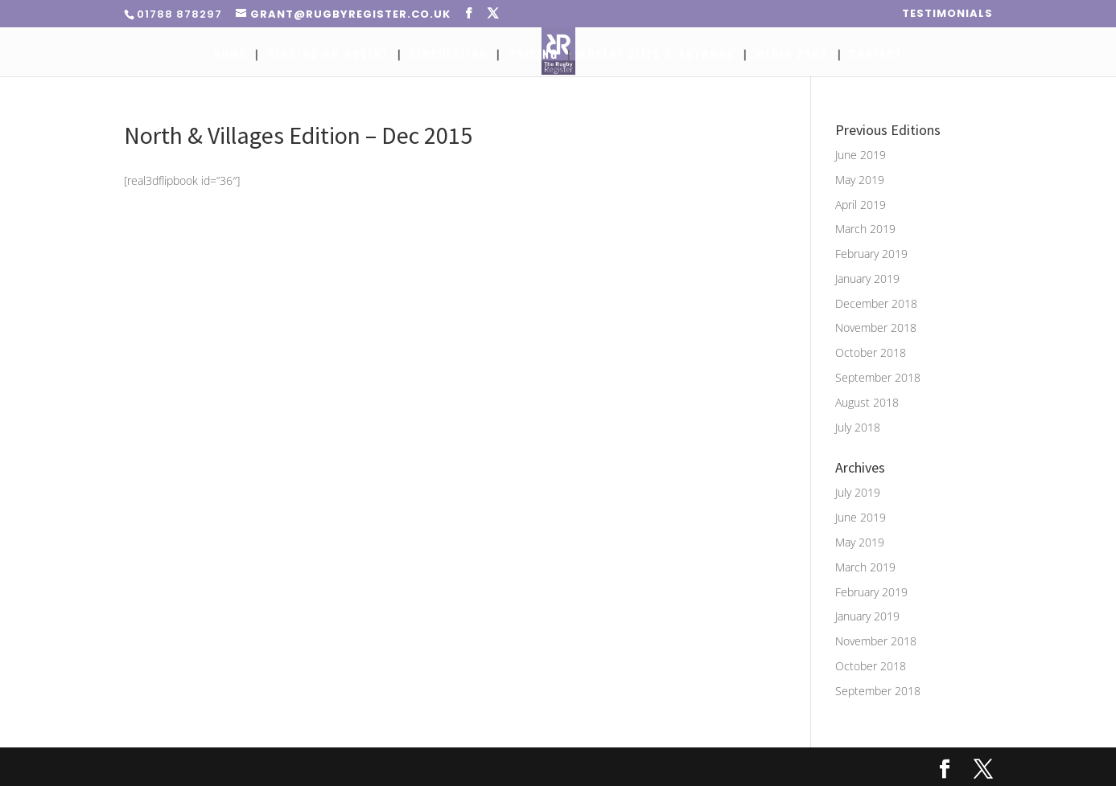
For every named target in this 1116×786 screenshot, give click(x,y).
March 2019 (865, 228)
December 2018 (876, 303)
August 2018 (867, 402)
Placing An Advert (328, 55)
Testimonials (947, 14)
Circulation (449, 55)
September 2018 (877, 377)
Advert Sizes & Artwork (657, 55)
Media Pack (792, 55)
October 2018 (870, 352)
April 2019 (860, 204)
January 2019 (867, 278)
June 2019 (860, 154)
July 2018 (857, 427)
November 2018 (875, 327)
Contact (876, 55)
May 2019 (859, 179)
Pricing (533, 55)
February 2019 (871, 253)
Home (229, 55)
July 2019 (857, 492)
